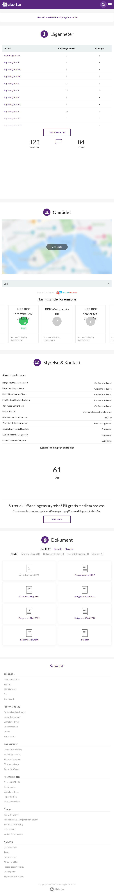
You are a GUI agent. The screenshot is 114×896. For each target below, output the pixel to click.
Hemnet (7, 684)
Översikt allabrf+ (12, 679)
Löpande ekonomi (12, 717)
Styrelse (69, 548)
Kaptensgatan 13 (12, 111)
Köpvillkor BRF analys (14, 876)
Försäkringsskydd (12, 754)
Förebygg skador (12, 764)
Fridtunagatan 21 (12, 55)
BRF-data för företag (13, 824)
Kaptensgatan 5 (11, 83)
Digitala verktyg (11, 721)
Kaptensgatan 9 (11, 97)
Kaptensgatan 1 (11, 62)
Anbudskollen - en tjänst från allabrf (20, 819)
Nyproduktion (10, 796)
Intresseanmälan (12, 801)
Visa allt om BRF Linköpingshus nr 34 (57, 17)
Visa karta (57, 246)
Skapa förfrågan (11, 769)
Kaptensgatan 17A (13, 125)
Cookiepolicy (10, 871)
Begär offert (9, 736)
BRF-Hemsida (10, 689)
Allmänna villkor (11, 862)
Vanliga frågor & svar (13, 834)
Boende (58, 548)
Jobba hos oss (10, 857)
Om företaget (10, 847)
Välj (6, 283)
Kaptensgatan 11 (12, 104)
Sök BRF (57, 666)
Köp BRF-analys (11, 814)
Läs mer (57, 519)
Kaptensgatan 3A (12, 69)
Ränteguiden (10, 787)
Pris (5, 694)
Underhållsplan (11, 726)
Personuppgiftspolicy (14, 866)
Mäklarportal (10, 829)
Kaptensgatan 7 (11, 90)
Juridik (7, 731)
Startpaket (9, 699)
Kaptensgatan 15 (12, 118)
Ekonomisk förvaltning (14, 712)
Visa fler (57, 132)
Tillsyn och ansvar (12, 759)
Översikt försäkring (13, 749)
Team (6, 852)
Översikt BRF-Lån (12, 782)
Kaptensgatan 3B (12, 76)
